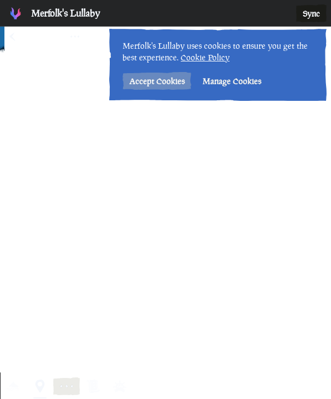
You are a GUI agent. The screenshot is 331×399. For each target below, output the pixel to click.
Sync (311, 13)
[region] (165, 199)
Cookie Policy (205, 57)
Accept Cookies (157, 81)
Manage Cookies (231, 81)
